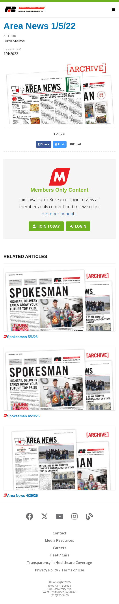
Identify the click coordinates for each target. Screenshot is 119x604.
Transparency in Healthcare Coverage (59, 562)
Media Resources (59, 540)
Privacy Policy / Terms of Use (59, 570)
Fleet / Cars (59, 555)
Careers (59, 547)
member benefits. (60, 214)
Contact (60, 533)
